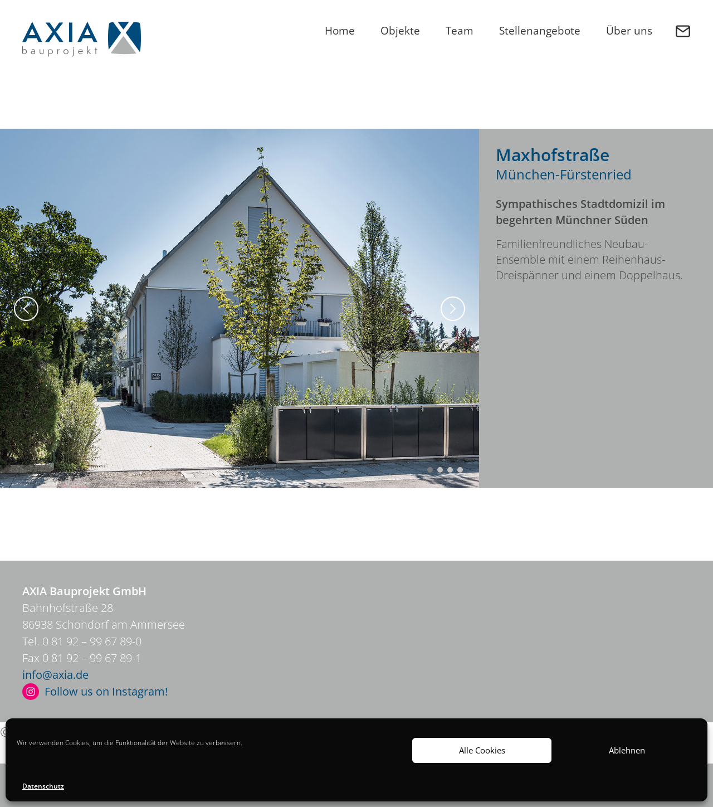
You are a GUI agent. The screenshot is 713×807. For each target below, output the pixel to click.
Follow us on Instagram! (106, 691)
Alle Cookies (482, 750)
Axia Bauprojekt (81, 39)
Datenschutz (43, 786)
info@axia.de (55, 674)
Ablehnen (627, 750)
